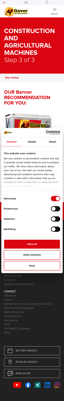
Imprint (8, 299)
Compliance (11, 320)
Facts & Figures (12, 276)
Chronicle (9, 280)
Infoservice (10, 295)
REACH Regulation (14, 312)
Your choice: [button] (13, 77)
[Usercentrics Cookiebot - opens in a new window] (46, 132)
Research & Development (18, 284)
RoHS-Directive (12, 316)
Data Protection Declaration (19, 308)
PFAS (7, 332)
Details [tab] (32, 141)
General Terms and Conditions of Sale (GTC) (28, 304)
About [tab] (52, 141)
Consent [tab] (12, 141)
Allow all (32, 244)
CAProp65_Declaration (17, 328)
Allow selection (32, 254)
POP (6, 324)
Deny (32, 265)
